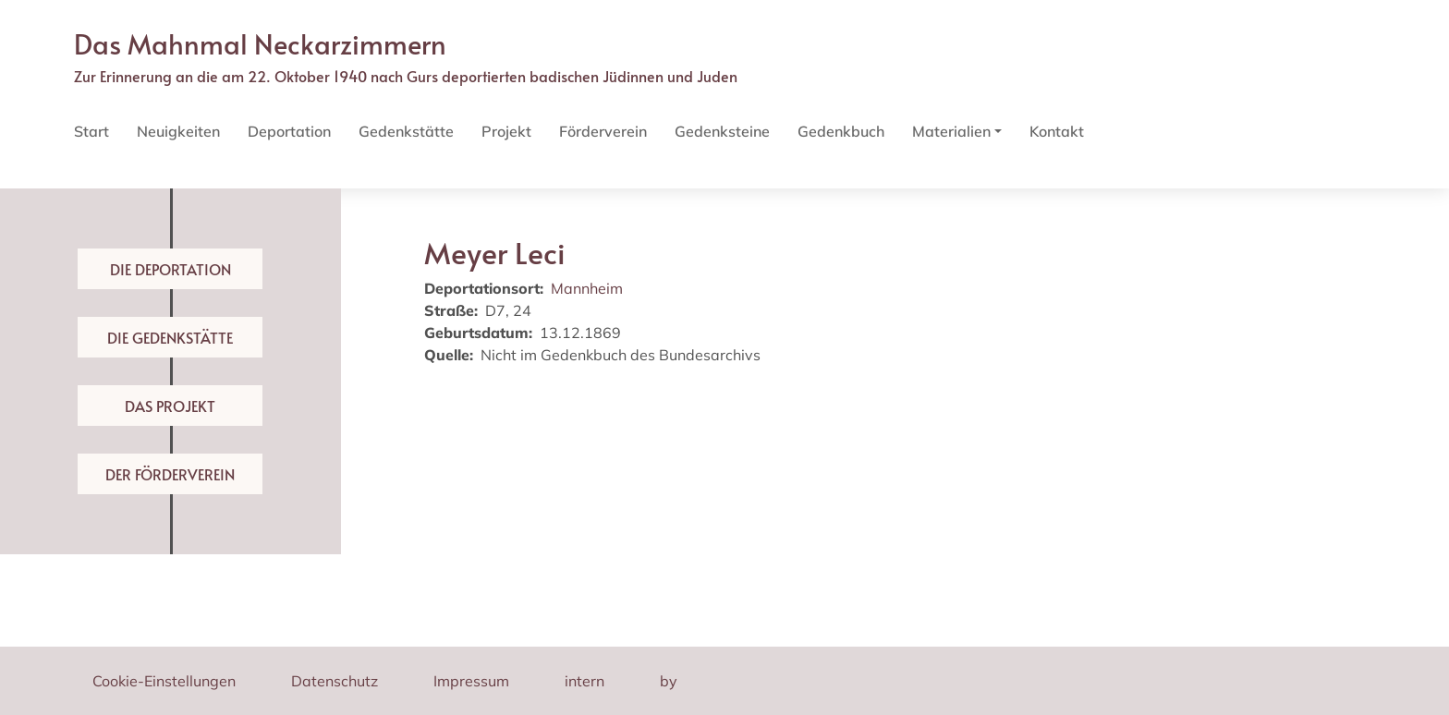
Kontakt (1056, 131)
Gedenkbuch (841, 131)
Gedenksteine (722, 131)
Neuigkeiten (178, 131)
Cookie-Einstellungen (164, 681)
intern (584, 681)
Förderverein (603, 131)
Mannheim (587, 288)
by (668, 681)
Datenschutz (334, 681)
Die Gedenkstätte (170, 337)
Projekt (506, 131)
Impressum (471, 681)
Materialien (951, 131)
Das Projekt (170, 405)
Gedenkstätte (406, 131)
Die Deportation (170, 269)
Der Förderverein (170, 474)
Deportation (289, 131)
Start (91, 131)
